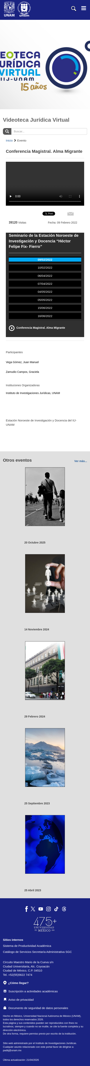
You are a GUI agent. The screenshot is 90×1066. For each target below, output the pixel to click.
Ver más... (80, 461)
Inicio (9, 140)
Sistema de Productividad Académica (27, 945)
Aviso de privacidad (19, 999)
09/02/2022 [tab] (45, 259)
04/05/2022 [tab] (45, 291)
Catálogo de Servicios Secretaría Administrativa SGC (37, 951)
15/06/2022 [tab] (45, 307)
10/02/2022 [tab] (45, 267)
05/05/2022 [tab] (45, 299)
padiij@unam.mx (12, 1050)
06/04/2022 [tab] (45, 275)
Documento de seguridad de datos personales (36, 1008)
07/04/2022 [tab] (45, 283)
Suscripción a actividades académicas (31, 991)
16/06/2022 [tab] (45, 316)
